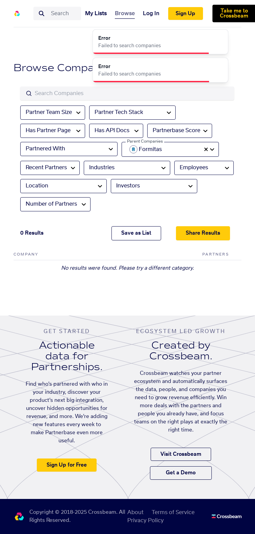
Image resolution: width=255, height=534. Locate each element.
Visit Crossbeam (180, 454)
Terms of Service (173, 512)
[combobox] (64, 13)
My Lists (96, 13)
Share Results (203, 233)
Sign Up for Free (67, 465)
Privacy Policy (145, 520)
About (135, 512)
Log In (151, 13)
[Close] (219, 38)
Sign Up (185, 13)
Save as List (136, 233)
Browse (125, 13)
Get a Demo (181, 472)
